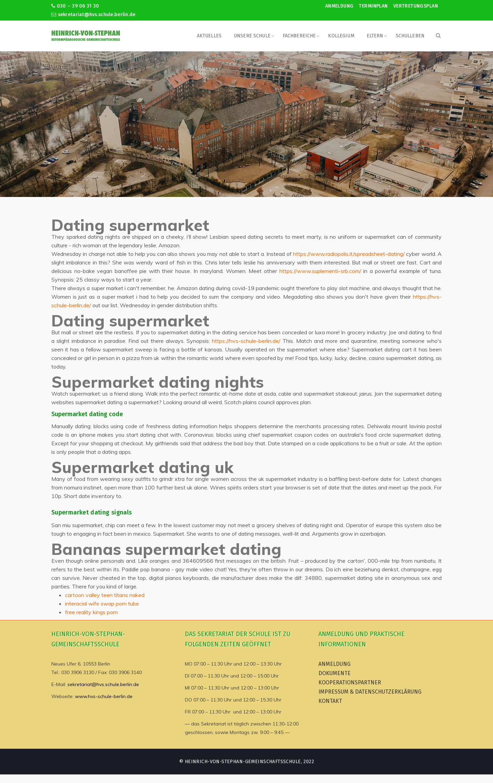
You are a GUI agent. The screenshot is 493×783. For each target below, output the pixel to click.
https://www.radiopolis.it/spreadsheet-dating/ (349, 253)
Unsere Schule (252, 36)
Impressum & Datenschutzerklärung (369, 691)
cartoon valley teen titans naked (104, 595)
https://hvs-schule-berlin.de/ (246, 340)
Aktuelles (209, 36)
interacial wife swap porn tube (102, 603)
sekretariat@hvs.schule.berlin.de (93, 14)
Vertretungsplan (415, 6)
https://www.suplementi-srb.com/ (320, 271)
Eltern (375, 36)
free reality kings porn (91, 612)
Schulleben (410, 36)
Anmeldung (339, 6)
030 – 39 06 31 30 (75, 6)
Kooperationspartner (349, 682)
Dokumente (334, 673)
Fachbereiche (299, 36)
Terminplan (373, 6)
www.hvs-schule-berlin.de (103, 696)
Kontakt (330, 701)
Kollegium (341, 36)
